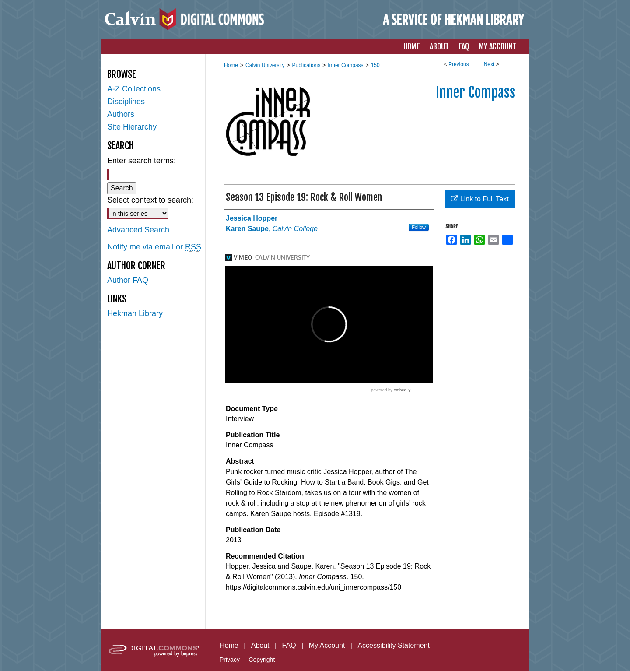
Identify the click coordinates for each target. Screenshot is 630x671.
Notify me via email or (154, 247)
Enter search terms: (141, 160)
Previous (458, 64)
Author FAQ (127, 280)
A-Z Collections (134, 88)
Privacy (230, 659)
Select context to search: (150, 200)
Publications (306, 65)
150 (375, 65)
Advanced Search (138, 229)
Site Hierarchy (132, 127)
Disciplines (126, 101)
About (260, 645)
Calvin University (264, 65)
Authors (120, 114)
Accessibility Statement (393, 645)
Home (231, 65)
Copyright (261, 659)
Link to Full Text (479, 199)
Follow (419, 227)
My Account (327, 645)
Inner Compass (345, 65)
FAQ (289, 645)
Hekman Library (135, 313)
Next (489, 64)
